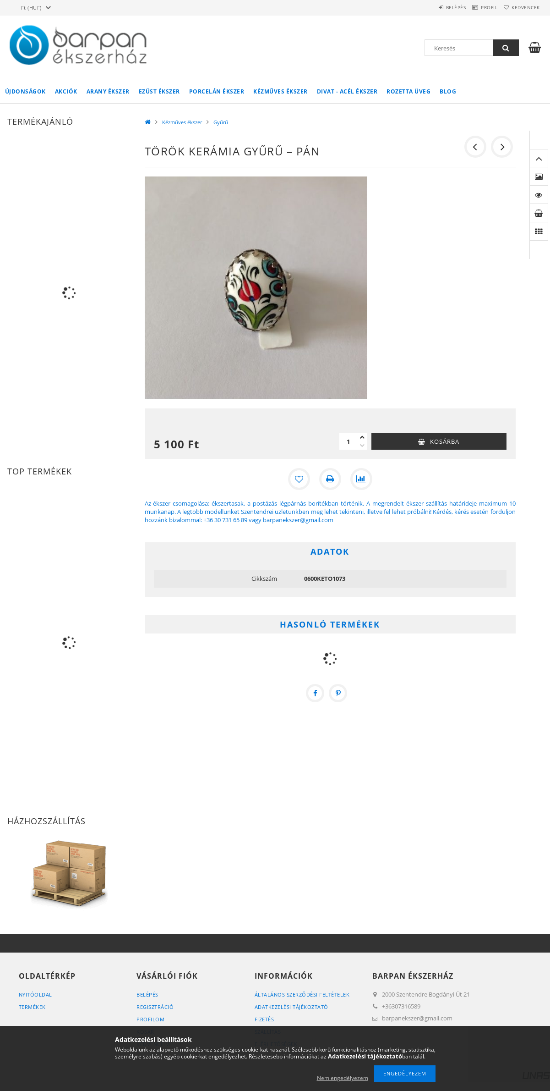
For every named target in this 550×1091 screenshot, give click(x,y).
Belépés (437, 7)
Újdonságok (25, 91)
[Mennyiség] (348, 441)
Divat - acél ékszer (347, 91)
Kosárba (444, 441)
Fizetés (264, 1019)
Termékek (32, 1006)
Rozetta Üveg (408, 91)
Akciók (66, 91)
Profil (478, 7)
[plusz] (362, 437)
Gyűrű (220, 122)
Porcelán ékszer (217, 91)
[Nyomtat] (330, 479)
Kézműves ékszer (280, 91)
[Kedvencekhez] (299, 479)
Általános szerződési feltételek (302, 994)
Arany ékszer (108, 91)
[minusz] (362, 445)
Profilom (150, 1019)
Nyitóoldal (35, 994)
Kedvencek (522, 7)
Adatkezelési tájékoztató (291, 1006)
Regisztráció (155, 1006)
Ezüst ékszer (159, 91)
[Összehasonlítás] (361, 479)
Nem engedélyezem (342, 1078)
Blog (448, 91)
